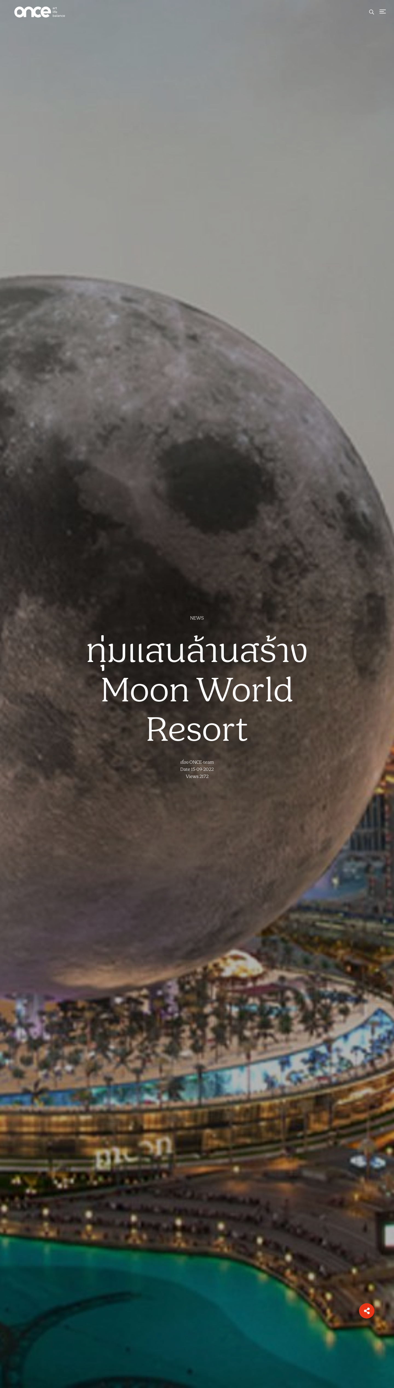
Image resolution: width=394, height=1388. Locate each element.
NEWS (197, 618)
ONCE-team (201, 762)
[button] (366, 1311)
